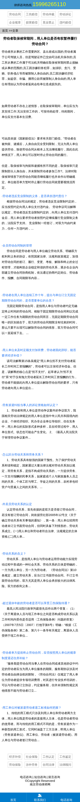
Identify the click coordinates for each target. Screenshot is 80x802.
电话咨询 (26, 777)
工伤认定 (48, 756)
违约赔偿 (65, 22)
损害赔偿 (32, 22)
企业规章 (15, 22)
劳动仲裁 (48, 14)
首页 (5, 30)
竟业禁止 (48, 22)
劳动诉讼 (65, 14)
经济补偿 (15, 756)
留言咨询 (54, 777)
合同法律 (48, 764)
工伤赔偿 (32, 14)
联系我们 (40, 797)
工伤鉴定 (65, 756)
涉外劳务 (32, 764)
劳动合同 (15, 14)
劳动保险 (15, 764)
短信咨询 (40, 777)
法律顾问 (65, 764)
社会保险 (32, 756)
